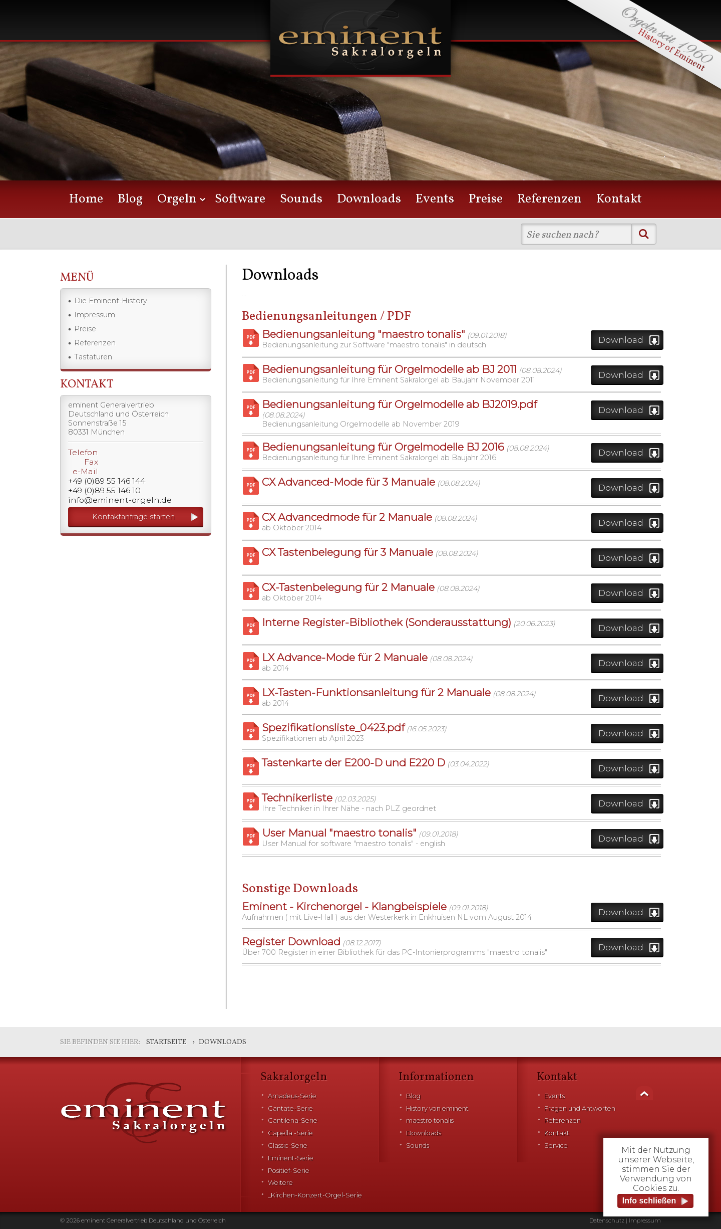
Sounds (301, 199)
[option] (360, 105)
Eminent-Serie (290, 1158)
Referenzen (549, 199)
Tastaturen (93, 356)
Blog (130, 199)
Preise (486, 199)
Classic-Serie (287, 1145)
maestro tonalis (430, 1120)
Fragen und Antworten (579, 1108)
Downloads (369, 199)
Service (556, 1145)
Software (240, 199)
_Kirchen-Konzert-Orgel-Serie (315, 1195)
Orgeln (177, 199)
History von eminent (437, 1108)
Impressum (94, 314)
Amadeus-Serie (292, 1096)
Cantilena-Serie (292, 1120)
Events (435, 199)
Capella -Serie (290, 1133)
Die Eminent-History (110, 300)
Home (86, 199)
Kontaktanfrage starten (133, 516)
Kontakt (619, 199)
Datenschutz (606, 1220)
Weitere (280, 1182)
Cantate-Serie (290, 1108)
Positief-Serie (288, 1170)
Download (620, 339)
